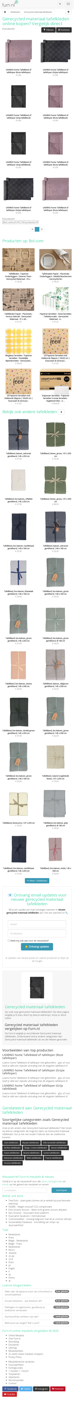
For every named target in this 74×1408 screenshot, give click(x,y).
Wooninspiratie (16, 1380)
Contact (12, 1383)
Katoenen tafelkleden (13, 1158)
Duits (11, 1262)
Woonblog (14, 1341)
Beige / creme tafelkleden (36, 1147)
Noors (12, 1249)
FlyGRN (12, 1206)
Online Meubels (16, 1335)
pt (10, 1265)
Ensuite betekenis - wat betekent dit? (37, 1300)
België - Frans (15, 1243)
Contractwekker (16, 1219)
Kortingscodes (16, 1367)
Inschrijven (61, 1190)
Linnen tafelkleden (52, 1153)
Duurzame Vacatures (19, 1215)
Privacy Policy (15, 1357)
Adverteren (14, 1377)
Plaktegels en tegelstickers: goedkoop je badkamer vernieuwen (37, 1309)
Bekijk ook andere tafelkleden (33, 411)
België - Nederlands (18, 1240)
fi (9, 1271)
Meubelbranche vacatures (22, 1361)
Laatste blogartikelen (16, 1285)
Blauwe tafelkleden (30, 1142)
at (10, 1280)
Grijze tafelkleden (11, 1153)
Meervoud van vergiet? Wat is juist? (37, 1322)
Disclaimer (14, 1344)
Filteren (48, 29)
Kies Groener (15, 1212)
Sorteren (64, 29)
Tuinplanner (14, 1374)
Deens (12, 1277)
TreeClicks (13, 1200)
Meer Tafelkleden (37, 880)
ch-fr (11, 1259)
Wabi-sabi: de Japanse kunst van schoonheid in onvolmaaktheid (37, 1293)
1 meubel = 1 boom (19, 1370)
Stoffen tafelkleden (12, 1147)
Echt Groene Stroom (19, 1209)
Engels (12, 1268)
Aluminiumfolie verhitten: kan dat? (37, 1316)
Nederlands (14, 1234)
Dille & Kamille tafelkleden (54, 1142)
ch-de (11, 1256)
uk (10, 1274)
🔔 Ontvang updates (37, 946)
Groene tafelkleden (12, 1163)
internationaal (38, 1215)
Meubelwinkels (16, 1350)
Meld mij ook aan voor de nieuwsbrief (28, 940)
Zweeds (12, 1252)
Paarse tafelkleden (54, 1158)
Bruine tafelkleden (31, 1153)
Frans (11, 1237)
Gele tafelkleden (11, 1142)
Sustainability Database (20, 1222)
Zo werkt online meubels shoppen (26, 1353)
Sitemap (13, 1347)
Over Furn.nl (14, 1338)
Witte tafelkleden (34, 1158)
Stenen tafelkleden (59, 1147)
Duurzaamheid (16, 1364)
